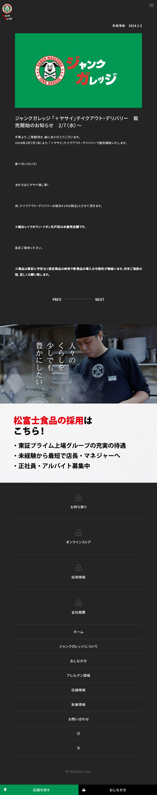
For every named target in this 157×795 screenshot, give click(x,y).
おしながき (78, 660)
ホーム (79, 631)
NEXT (99, 299)
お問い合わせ (78, 718)
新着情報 (78, 704)
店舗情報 (78, 689)
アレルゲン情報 (78, 675)
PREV (57, 299)
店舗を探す (25, 789)
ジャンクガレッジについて (78, 646)
